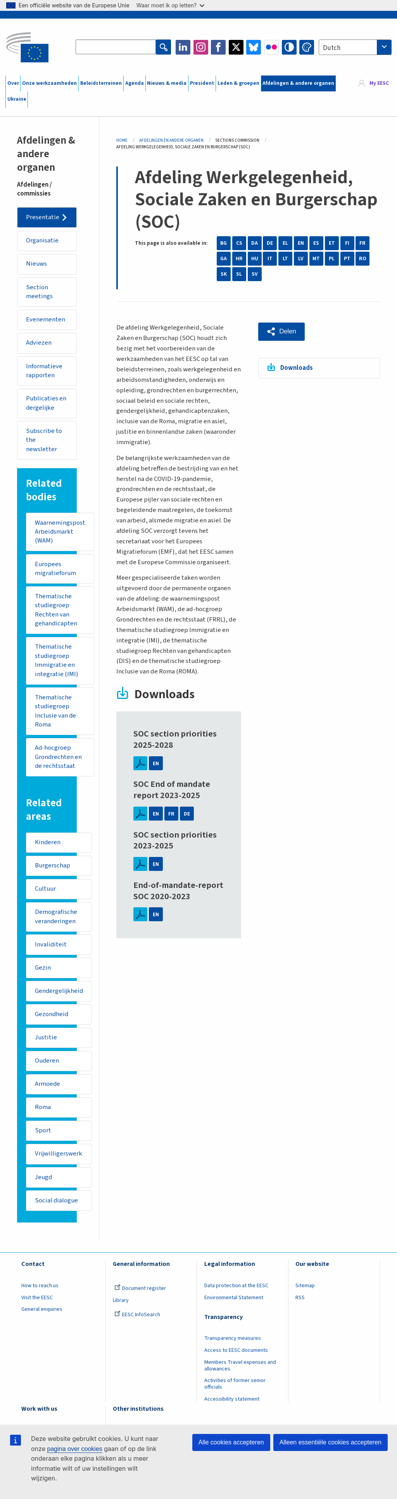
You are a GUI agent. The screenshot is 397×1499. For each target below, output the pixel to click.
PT (347, 259)
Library (121, 1306)
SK (224, 274)
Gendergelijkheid (59, 995)
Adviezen (39, 343)
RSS (300, 1303)
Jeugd (43, 1182)
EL (285, 243)
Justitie (46, 1042)
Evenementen (46, 320)
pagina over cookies (74, 1449)
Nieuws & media (166, 83)
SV (255, 274)
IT (270, 259)
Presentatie (43, 217)
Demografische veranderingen (56, 920)
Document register (140, 1294)
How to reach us (40, 1291)
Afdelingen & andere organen (298, 83)
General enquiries (41, 1315)
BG (223, 243)
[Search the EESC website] (116, 47)
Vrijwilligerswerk (59, 1159)
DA (254, 243)
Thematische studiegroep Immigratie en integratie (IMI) (56, 662)
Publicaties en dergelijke (46, 404)
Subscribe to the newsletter (44, 441)
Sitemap (305, 1291)
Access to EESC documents (236, 1356)
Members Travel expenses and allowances (240, 1371)
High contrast (289, 47)
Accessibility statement (231, 1405)
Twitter (236, 47)
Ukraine (16, 99)
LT (285, 259)
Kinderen (48, 845)
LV (301, 259)
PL (332, 259)
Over (13, 83)
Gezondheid (52, 1018)
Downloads (296, 367)
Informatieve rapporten (44, 371)
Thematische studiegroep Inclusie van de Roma (55, 713)
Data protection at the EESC (236, 1291)
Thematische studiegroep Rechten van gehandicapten (56, 612)
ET (332, 243)
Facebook (218, 47)
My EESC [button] (379, 83)
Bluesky (253, 47)
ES (316, 243)
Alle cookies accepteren (231, 1442)
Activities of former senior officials (235, 1390)
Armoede (47, 1089)
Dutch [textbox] (331, 48)
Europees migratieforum (55, 570)
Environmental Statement (233, 1303)
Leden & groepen (238, 83)
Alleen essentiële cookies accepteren (330, 1442)
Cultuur (45, 892)
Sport (43, 1135)
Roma (43, 1112)
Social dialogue (56, 1206)
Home (122, 140)
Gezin (43, 971)
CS (239, 243)
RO (362, 259)
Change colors (306, 47)
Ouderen (47, 1065)
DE (270, 243)
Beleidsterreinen (101, 83)
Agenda (134, 83)
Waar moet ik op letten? (170, 5)
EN (301, 243)
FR (362, 243)
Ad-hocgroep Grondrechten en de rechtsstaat (58, 759)
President (202, 83)
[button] (281, 331)
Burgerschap (52, 869)
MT (316, 259)
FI (347, 243)
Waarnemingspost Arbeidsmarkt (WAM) (60, 533)
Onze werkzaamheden (49, 83)
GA (223, 259)
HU (254, 259)
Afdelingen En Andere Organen (171, 140)
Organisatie (42, 241)
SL (239, 274)
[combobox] (355, 47)
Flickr (271, 47)
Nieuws (36, 264)
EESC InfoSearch (137, 1321)
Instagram (200, 47)
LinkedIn (183, 47)
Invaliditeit (51, 948)
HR (239, 259)
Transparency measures (232, 1344)
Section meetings (39, 292)
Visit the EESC (37, 1303)
